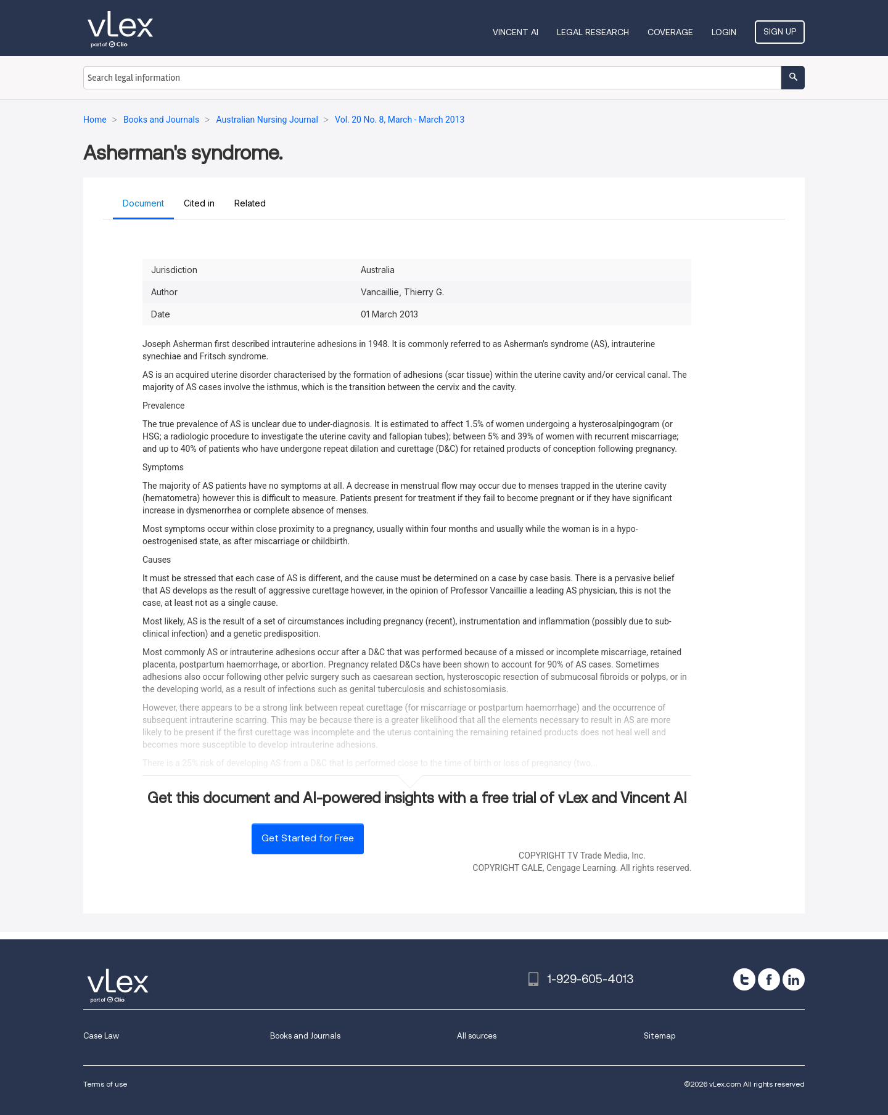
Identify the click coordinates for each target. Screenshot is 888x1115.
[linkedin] (794, 979)
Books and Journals (305, 1035)
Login (724, 32)
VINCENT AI (515, 32)
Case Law (101, 1035)
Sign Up (779, 31)
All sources (476, 1035)
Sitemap (659, 1035)
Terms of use (105, 1084)
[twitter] (744, 979)
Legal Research (593, 32)
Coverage (670, 32)
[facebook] (769, 979)
